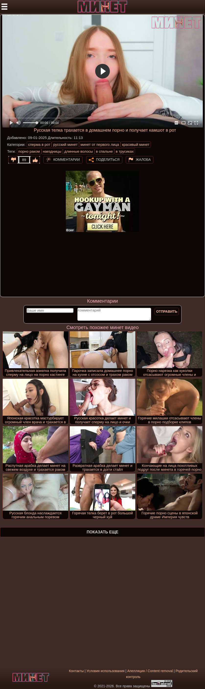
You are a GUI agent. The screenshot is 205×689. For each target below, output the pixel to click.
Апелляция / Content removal (150, 671)
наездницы (52, 151)
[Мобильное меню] (4, 7)
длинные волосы (78, 151)
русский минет (65, 144)
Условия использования (106, 671)
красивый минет (135, 144)
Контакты (76, 671)
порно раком (29, 151)
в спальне (104, 151)
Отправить (166, 311)
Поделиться (108, 159)
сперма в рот (39, 144)
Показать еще (102, 532)
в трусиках (125, 151)
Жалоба (143, 159)
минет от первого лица (99, 144)
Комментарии (66, 159)
